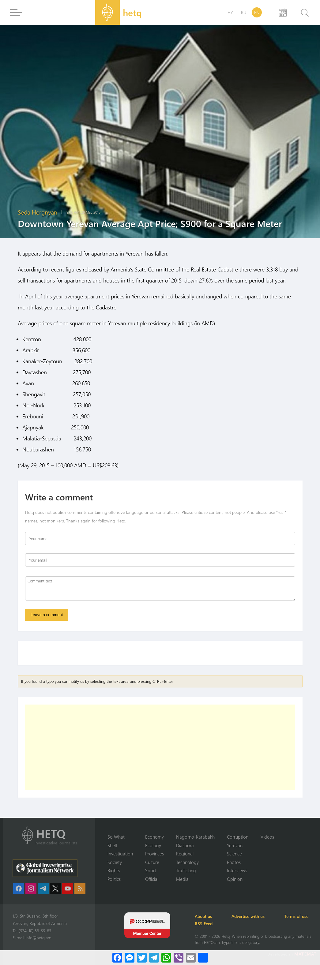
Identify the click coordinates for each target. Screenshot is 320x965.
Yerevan (235, 845)
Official (151, 879)
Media (182, 879)
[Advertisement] (160, 747)
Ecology (153, 845)
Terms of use (296, 916)
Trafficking (186, 870)
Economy (154, 837)
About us (203, 916)
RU (243, 12)
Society (114, 862)
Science (234, 854)
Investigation (120, 854)
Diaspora (185, 845)
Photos (234, 862)
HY (230, 12)
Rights (113, 870)
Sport (150, 870)
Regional (185, 854)
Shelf (112, 845)
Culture (152, 862)
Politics (114, 879)
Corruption (237, 837)
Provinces (154, 854)
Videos (267, 837)
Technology (187, 862)
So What (116, 837)
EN (256, 12)
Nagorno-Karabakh (195, 837)
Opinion (235, 879)
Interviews (237, 870)
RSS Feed (204, 923)
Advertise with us (248, 916)
